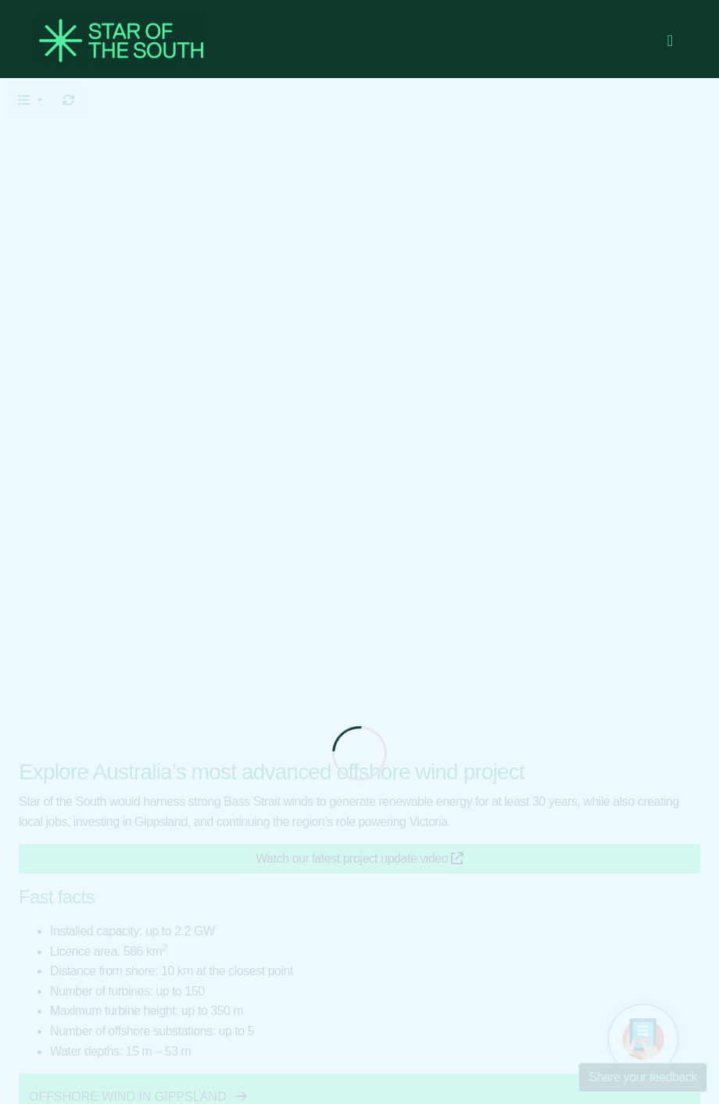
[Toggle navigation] (670, 40)
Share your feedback (642, 1077)
